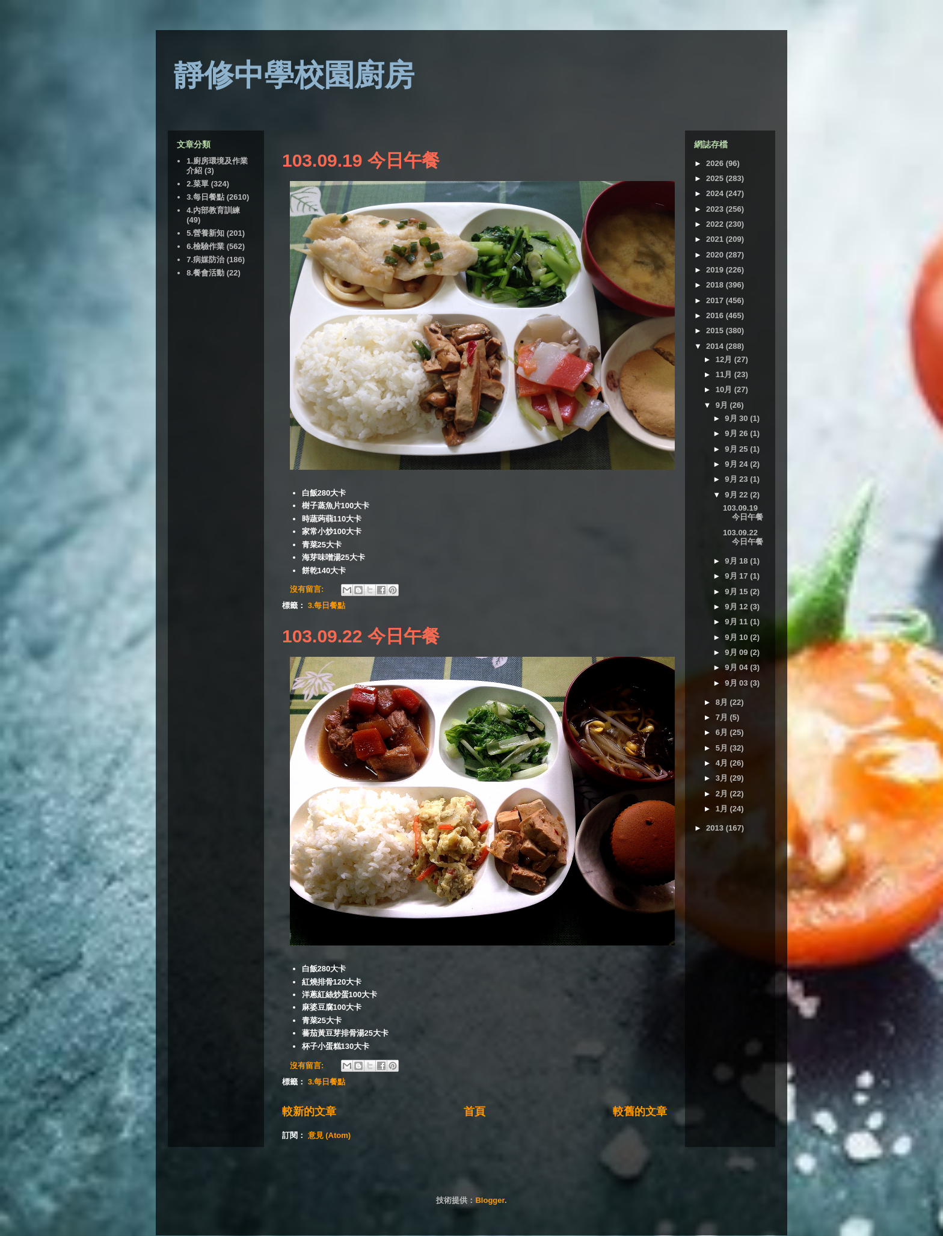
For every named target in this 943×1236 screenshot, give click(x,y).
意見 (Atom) (329, 1135)
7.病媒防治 (205, 259)
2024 (716, 193)
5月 (723, 747)
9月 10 (737, 637)
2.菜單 (197, 183)
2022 (716, 224)
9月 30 (737, 418)
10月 (725, 389)
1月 (723, 808)
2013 (716, 827)
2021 (716, 239)
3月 (723, 777)
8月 (723, 702)
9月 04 (737, 667)
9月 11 (737, 621)
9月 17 (737, 575)
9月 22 (737, 494)
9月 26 (737, 433)
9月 (723, 405)
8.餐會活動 (205, 272)
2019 (716, 269)
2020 (716, 254)
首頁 (474, 1111)
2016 (716, 315)
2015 (716, 330)
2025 (716, 178)
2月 (723, 793)
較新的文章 (309, 1111)
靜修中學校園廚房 (294, 75)
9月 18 (737, 560)
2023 (716, 209)
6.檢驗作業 (205, 246)
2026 (716, 163)
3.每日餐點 (327, 605)
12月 (725, 359)
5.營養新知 (205, 233)
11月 (725, 374)
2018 (716, 284)
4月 (723, 762)
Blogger (489, 1200)
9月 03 (737, 682)
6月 (723, 732)
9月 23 (737, 479)
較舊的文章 (640, 1111)
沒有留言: (308, 589)
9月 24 (737, 464)
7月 (723, 717)
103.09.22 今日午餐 (361, 636)
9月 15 (737, 591)
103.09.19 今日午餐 (361, 160)
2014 (716, 346)
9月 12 (737, 606)
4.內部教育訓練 (213, 210)
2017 (716, 300)
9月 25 (737, 449)
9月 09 (737, 652)
